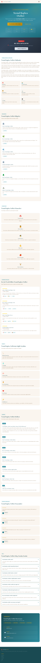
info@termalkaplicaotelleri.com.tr (11, 633)
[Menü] (39, 1)
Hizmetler (2, 657)
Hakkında (2, 654)
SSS (1, 659)
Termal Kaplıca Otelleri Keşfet (15, 23)
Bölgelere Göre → (28, 24)
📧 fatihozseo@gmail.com (21, 48)
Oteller (2, 658)
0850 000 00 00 (9, 628)
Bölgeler (2, 655)
